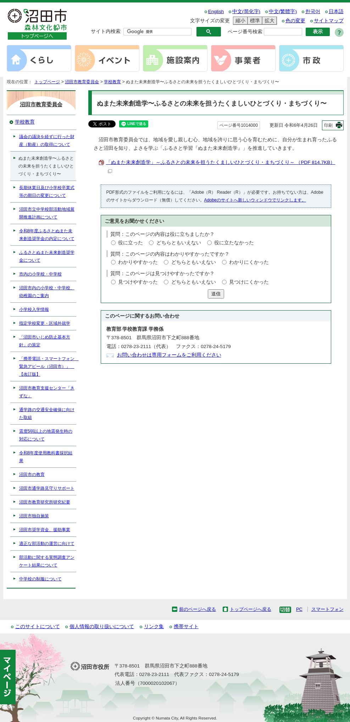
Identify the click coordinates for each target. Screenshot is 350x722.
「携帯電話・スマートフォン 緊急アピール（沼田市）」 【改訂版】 (47, 366)
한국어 (312, 11)
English (216, 11)
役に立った (130, 242)
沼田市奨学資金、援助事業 (44, 529)
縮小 (239, 20)
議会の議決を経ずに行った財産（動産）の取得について (46, 140)
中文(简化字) (246, 11)
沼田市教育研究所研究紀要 (44, 502)
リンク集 (154, 626)
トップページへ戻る (250, 609)
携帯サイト (186, 626)
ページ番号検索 (245, 31)
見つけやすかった (138, 282)
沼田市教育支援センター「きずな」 (46, 392)
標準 (254, 20)
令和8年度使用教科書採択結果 (46, 456)
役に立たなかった (234, 242)
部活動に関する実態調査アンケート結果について (46, 561)
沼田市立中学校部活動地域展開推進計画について (46, 213)
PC (299, 609)
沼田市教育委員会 (82, 81)
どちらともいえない (178, 242)
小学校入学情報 (34, 309)
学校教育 (112, 81)
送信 (216, 293)
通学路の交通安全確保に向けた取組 (46, 413)
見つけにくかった (249, 282)
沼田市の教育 (32, 474)
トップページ (47, 81)
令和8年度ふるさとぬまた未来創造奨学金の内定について (46, 234)
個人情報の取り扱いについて (102, 626)
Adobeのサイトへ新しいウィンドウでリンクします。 (255, 200)
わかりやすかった (138, 262)
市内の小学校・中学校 (40, 274)
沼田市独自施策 (34, 515)
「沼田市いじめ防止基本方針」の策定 (44, 341)
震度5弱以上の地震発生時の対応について (46, 435)
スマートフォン (327, 609)
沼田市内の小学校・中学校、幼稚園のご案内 (46, 291)
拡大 (268, 20)
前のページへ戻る (197, 609)
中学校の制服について (40, 578)
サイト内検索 (106, 31)
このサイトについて (37, 626)
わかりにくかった (249, 262)
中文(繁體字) (283, 11)
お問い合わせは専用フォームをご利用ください (169, 355)
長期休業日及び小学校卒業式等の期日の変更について (46, 191)
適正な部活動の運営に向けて (46, 543)
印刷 (328, 125)
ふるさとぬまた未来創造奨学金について (46, 256)
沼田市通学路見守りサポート (46, 488)
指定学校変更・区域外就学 (44, 323)
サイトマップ (329, 20)
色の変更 (295, 20)
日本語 (336, 11)
